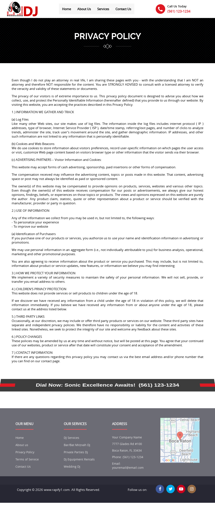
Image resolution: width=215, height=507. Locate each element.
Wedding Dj (72, 474)
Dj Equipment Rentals (79, 467)
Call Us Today (177, 6)
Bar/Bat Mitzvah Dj (77, 452)
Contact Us (123, 9)
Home (66, 9)
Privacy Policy (24, 459)
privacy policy (107, 36)
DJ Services (71, 445)
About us (21, 452)
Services (103, 9)
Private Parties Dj (76, 459)
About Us (84, 9)
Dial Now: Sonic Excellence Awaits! (86, 385)
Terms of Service (27, 467)
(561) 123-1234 (178, 11)
